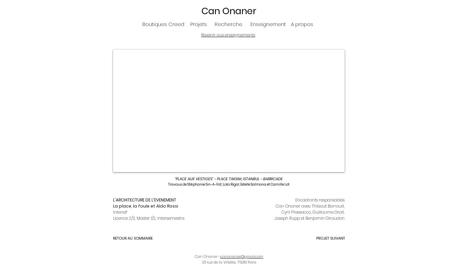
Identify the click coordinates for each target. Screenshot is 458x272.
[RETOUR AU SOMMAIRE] (137, 238)
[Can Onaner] (229, 11)
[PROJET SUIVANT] (321, 238)
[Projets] (198, 24)
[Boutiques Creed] (163, 24)
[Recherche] (228, 24)
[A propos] (302, 24)
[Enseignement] (268, 24)
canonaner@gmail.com (241, 256)
